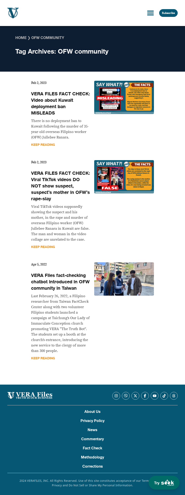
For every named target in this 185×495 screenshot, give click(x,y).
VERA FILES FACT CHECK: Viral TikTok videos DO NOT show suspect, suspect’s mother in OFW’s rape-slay (60, 186)
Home (21, 38)
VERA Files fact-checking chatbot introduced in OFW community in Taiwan (60, 282)
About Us (92, 412)
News (92, 430)
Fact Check (92, 448)
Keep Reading (43, 144)
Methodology (92, 457)
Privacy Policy (92, 421)
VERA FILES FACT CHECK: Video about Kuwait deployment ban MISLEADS (60, 103)
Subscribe (168, 13)
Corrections (92, 466)
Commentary (92, 439)
